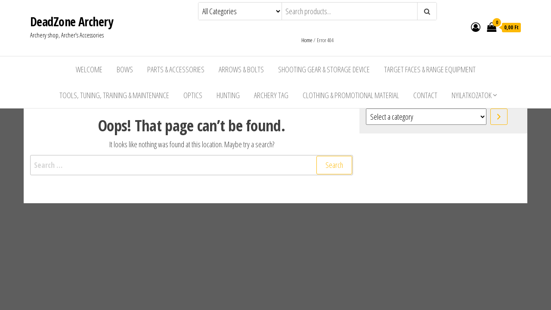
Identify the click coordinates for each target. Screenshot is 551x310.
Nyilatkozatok (472, 95)
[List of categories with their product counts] (426, 116)
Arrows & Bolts (241, 69)
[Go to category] (499, 116)
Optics (192, 95)
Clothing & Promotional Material (351, 95)
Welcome (89, 69)
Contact (425, 95)
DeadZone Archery (71, 21)
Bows (125, 69)
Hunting (228, 95)
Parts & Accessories (175, 69)
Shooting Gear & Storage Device (324, 69)
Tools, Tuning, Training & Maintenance (114, 95)
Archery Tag (271, 95)
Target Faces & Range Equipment (430, 69)
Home (306, 40)
